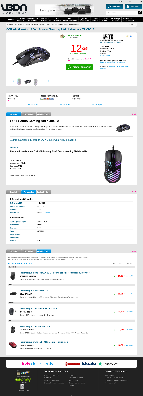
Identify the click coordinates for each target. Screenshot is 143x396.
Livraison (72, 375)
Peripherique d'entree (42, 25)
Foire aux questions (51, 380)
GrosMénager (57, 19)
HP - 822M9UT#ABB (27, 330)
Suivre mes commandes (114, 378)
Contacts (47, 378)
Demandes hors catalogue (54, 383)
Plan (130, 1)
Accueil (11, 19)
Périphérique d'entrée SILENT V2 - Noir (38, 309)
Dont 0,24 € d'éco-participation (78, 53)
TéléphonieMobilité (115, 19)
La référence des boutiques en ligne (13, 10)
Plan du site (73, 380)
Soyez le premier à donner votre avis (112, 62)
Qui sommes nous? (51, 375)
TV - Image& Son (104, 19)
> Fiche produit (105, 56)
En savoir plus (33, 104)
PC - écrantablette (21, 19)
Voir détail (47, 212)
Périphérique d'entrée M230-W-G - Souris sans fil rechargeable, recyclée (55, 273)
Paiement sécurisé (76, 378)
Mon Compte (110, 375)
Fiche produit (29, 114)
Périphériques (28, 25)
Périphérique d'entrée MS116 (34, 291)
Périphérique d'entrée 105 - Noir (35, 326)
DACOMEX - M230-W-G (28, 276)
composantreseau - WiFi (46, 19)
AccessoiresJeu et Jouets (128, 19)
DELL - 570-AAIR (26, 294)
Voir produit (129, 276)
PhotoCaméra (95, 19)
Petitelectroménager (70, 19)
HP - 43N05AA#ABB (27, 345)
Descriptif (13, 114)
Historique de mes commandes (116, 380)
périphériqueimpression (32, 19)
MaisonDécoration (84, 19)
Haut (134, 114)
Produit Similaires (43, 114)
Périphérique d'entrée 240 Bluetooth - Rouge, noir (44, 342)
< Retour (132, 25)
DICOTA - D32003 (26, 312)
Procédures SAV (111, 383)
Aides (120, 1)
